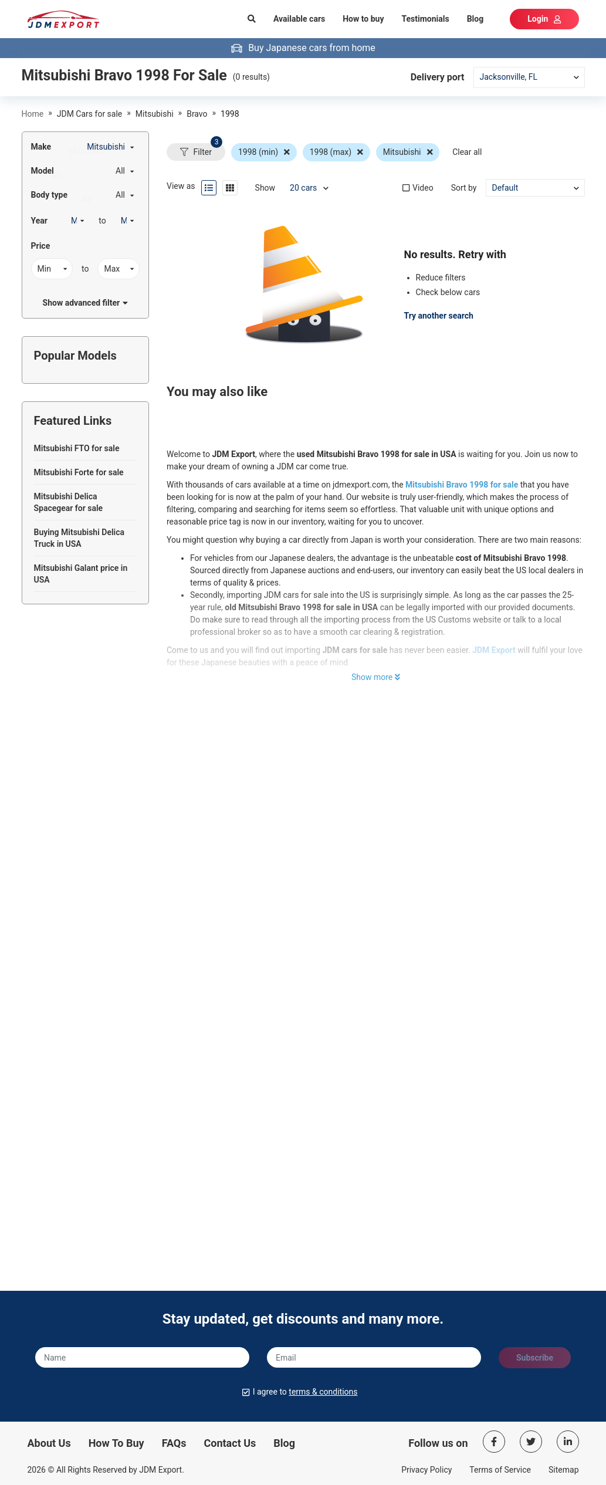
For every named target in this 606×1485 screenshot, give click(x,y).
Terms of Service (500, 1469)
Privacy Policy (426, 1469)
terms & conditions (323, 1391)
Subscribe (534, 1357)
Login (544, 18)
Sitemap (563, 1469)
